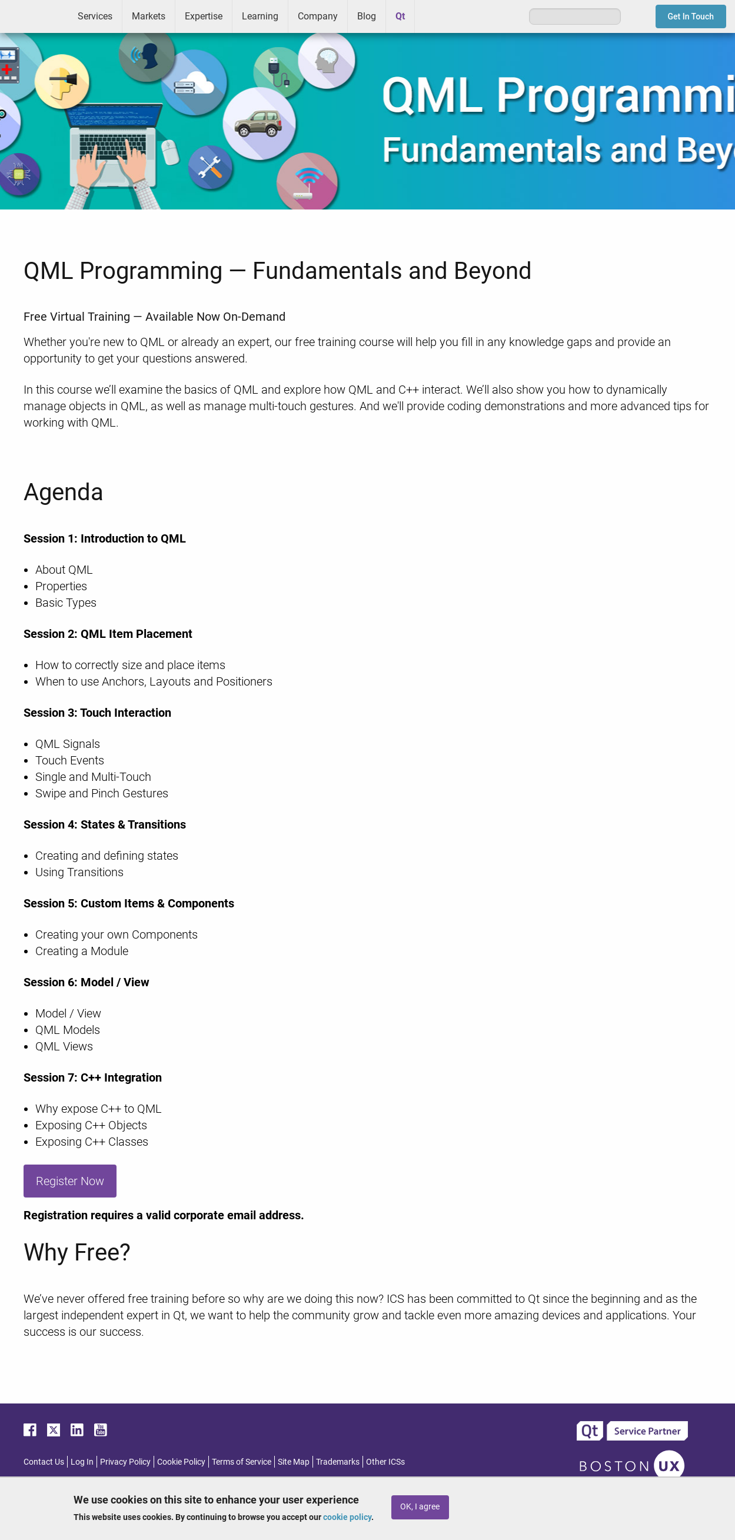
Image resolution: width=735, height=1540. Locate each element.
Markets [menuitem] (148, 16)
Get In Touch (691, 16)
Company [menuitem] (318, 16)
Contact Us (44, 1461)
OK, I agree (420, 1507)
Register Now (70, 1181)
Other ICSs (385, 1461)
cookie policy (347, 1517)
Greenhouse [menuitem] (432, 16)
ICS (34, 16)
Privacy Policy (125, 1461)
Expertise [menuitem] (203, 16)
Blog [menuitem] (366, 16)
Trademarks (338, 1461)
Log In (82, 1461)
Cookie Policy (181, 1461)
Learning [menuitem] (260, 16)
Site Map (294, 1461)
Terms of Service (241, 1461)
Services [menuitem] (95, 16)
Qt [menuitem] (400, 16)
